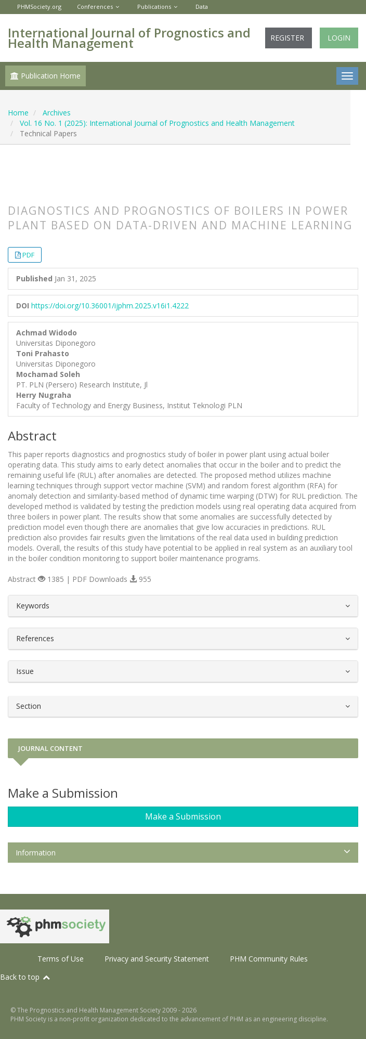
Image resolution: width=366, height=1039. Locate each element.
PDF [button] (28, 254)
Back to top (25, 977)
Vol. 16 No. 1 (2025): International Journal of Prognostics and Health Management (157, 123)
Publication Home (45, 76)
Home (18, 113)
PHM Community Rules (269, 959)
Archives (57, 113)
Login (339, 38)
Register (287, 38)
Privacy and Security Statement (156, 959)
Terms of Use (60, 959)
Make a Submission (183, 816)
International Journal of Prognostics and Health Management (129, 37)
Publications (154, 6)
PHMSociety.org (39, 6)
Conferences (95, 6)
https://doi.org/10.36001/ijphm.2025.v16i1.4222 (110, 305)
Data (201, 6)
